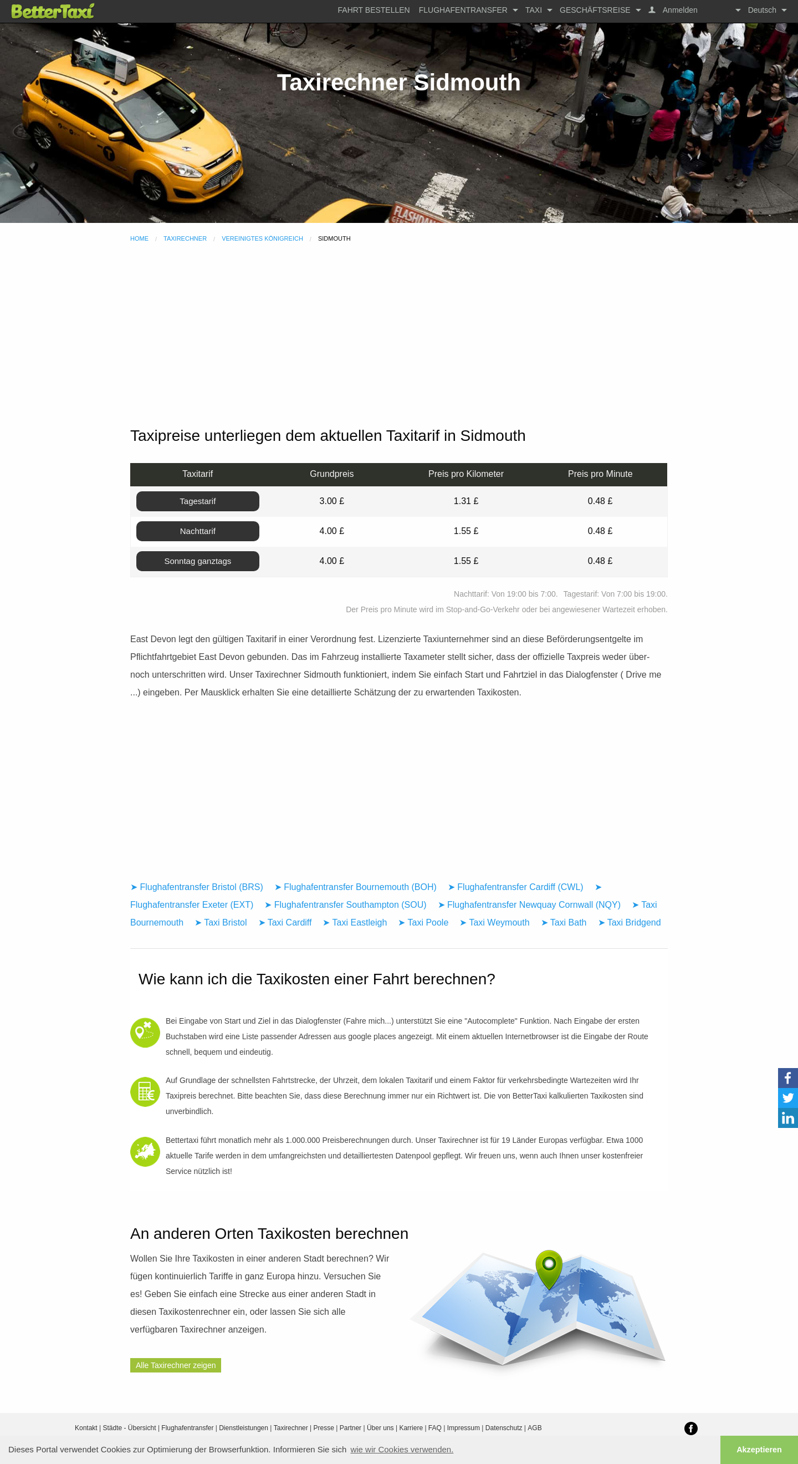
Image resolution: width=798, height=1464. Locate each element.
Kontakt (86, 1428)
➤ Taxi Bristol (221, 922)
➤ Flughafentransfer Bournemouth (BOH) (355, 887)
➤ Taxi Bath (564, 922)
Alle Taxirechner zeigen (176, 1365)
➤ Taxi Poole (423, 922)
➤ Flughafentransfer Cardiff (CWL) (516, 887)
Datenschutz (504, 1428)
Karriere (411, 1428)
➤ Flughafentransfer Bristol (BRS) (196, 887)
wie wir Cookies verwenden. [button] (401, 1449)
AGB (534, 1428)
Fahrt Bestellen (374, 10)
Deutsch (762, 10)
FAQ (435, 1428)
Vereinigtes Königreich (262, 238)
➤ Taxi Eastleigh (355, 922)
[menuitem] (374, 10)
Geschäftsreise (595, 10)
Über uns (380, 1428)
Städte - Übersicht (129, 1428)
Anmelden (679, 10)
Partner (350, 1428)
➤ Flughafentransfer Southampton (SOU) (345, 904)
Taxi (533, 10)
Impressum (463, 1428)
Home (139, 238)
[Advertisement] (399, 336)
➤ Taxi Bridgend (629, 922)
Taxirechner (185, 238)
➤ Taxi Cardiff (285, 922)
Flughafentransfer (463, 10)
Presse (324, 1428)
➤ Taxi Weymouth (494, 922)
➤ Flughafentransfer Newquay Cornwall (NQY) (529, 904)
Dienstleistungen (243, 1428)
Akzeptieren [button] (759, 1449)
